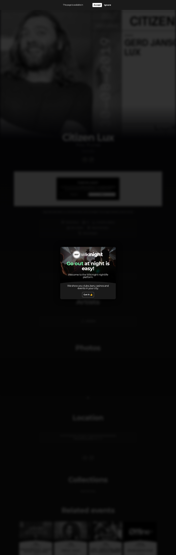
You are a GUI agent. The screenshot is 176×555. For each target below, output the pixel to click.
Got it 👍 (88, 294)
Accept (97, 5)
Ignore (107, 5)
